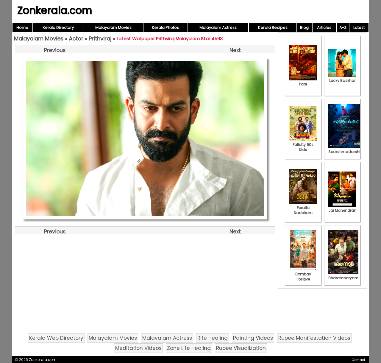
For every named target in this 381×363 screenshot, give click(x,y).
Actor (76, 38)
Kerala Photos (165, 27)
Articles (324, 27)
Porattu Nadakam (303, 207)
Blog (304, 27)
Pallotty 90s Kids (303, 144)
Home (22, 27)
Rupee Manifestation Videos (314, 338)
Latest (359, 27)
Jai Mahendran (342, 208)
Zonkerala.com (54, 10)
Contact (358, 359)
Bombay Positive (303, 274)
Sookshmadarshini (345, 149)
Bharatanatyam (343, 275)
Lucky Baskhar (342, 78)
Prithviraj (100, 38)
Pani (303, 82)
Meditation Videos (138, 348)
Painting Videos (253, 338)
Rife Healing (212, 338)
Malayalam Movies (113, 27)
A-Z (342, 27)
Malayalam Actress (218, 27)
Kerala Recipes (273, 27)
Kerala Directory (58, 27)
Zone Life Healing (189, 348)
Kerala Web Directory (56, 338)
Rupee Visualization (241, 348)
